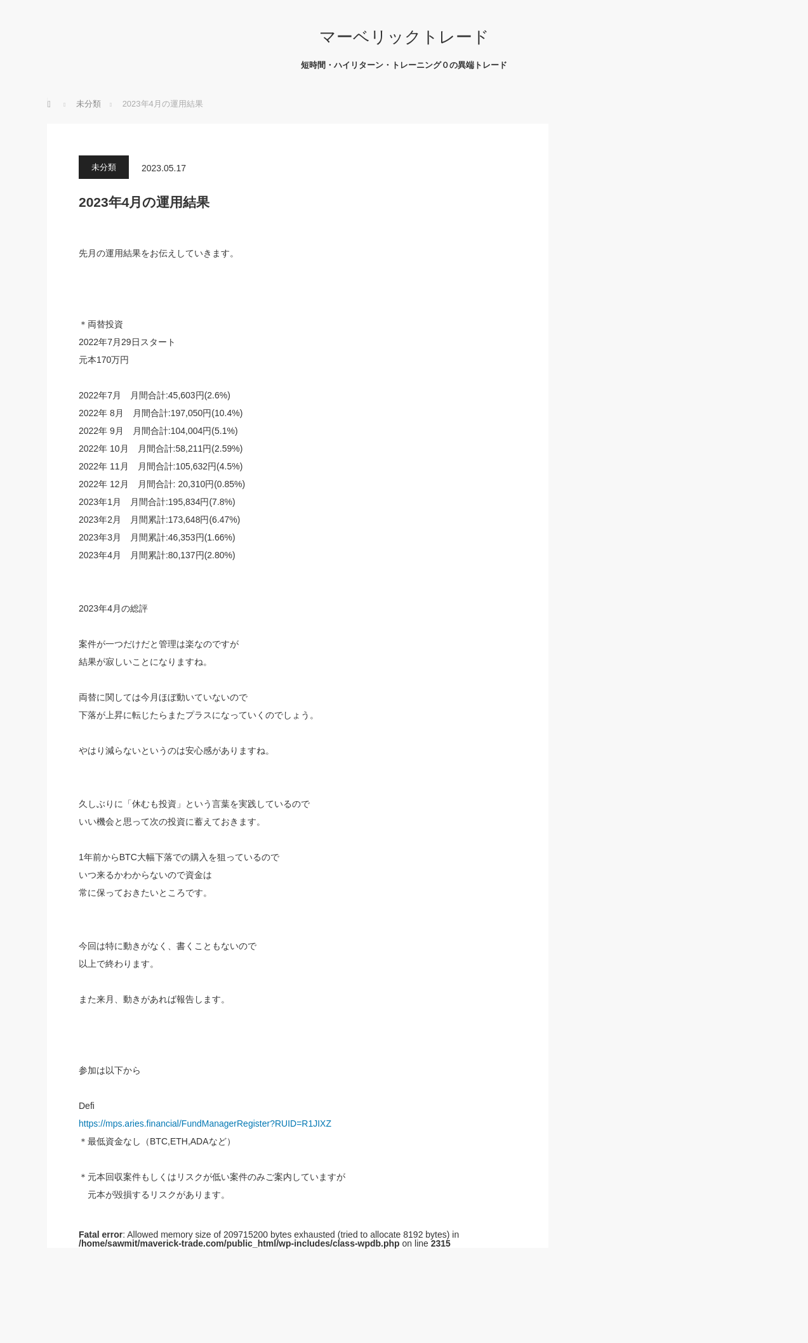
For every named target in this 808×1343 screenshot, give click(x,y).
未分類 (103, 167)
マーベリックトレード (404, 37)
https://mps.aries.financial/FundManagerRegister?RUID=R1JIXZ (205, 1123)
